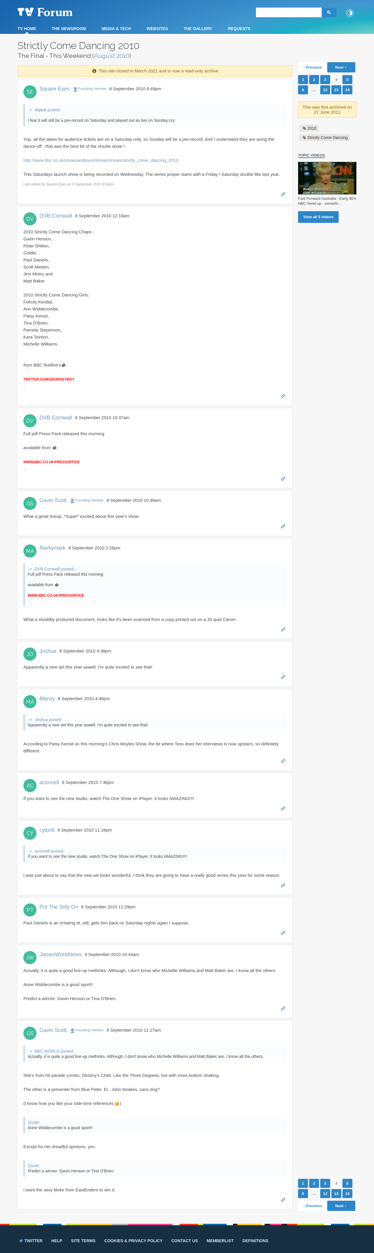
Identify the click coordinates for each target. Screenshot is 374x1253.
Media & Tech (116, 28)
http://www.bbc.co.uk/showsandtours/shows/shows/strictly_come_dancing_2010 (100, 160)
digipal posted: (47, 109)
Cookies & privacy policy (133, 1240)
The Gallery (197, 28)
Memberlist (220, 1240)
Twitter (30, 1240)
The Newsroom (69, 28)
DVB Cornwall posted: (54, 569)
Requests (239, 28)
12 (325, 90)
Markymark (52, 548)
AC (30, 785)
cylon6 (47, 830)
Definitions (256, 1240)
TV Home (27, 28)
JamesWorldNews (60, 954)
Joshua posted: (48, 719)
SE (30, 92)
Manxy (47, 699)
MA (30, 551)
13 (336, 90)
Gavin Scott (53, 500)
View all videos (318, 217)
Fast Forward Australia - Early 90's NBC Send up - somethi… (327, 201)
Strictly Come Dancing (327, 137)
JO (30, 654)
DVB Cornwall (55, 216)
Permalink (283, 194)
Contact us (184, 1240)
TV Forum (54, 11)
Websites (157, 28)
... (314, 90)
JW (30, 957)
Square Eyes (54, 89)
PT (30, 910)
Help (56, 1240)
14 (347, 90)
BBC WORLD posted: (54, 1051)
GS (30, 503)
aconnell (49, 782)
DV (30, 219)
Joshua (47, 651)
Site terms (83, 1240)
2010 (311, 128)
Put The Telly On (58, 907)
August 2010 (111, 55)
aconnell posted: (49, 851)
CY (30, 833)
